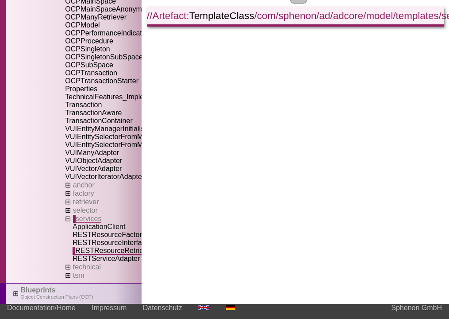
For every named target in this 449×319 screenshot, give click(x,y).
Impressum (109, 307)
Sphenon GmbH (416, 307)
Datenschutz (162, 307)
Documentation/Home (41, 307)
